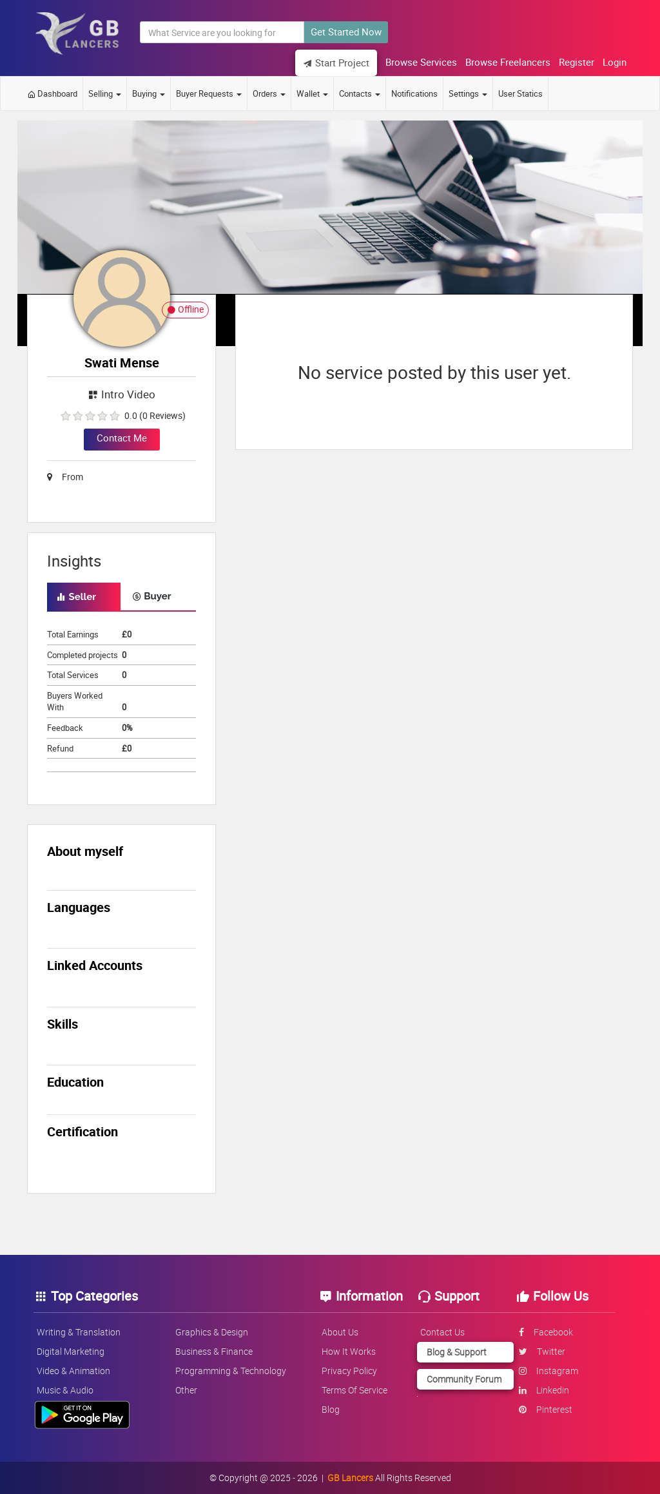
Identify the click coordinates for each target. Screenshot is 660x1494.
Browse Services (421, 61)
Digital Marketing (70, 1351)
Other (186, 1390)
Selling (104, 93)
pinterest (545, 1409)
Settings (468, 93)
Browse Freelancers (507, 61)
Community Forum (464, 1379)
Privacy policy (349, 1370)
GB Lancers (350, 1477)
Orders (269, 93)
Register (576, 61)
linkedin (544, 1390)
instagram (548, 1370)
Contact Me (122, 437)
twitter (542, 1351)
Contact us (442, 1332)
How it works (349, 1351)
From (65, 477)
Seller (76, 597)
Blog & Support (457, 1352)
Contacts (359, 93)
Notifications (414, 93)
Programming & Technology (230, 1370)
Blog (331, 1409)
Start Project (336, 62)
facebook (546, 1332)
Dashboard (52, 93)
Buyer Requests (209, 93)
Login (614, 61)
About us (340, 1332)
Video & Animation (73, 1370)
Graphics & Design (211, 1332)
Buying (148, 93)
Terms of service (354, 1390)
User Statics (520, 93)
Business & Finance (214, 1351)
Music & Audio (65, 1390)
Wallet (312, 93)
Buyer (151, 596)
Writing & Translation (79, 1332)
